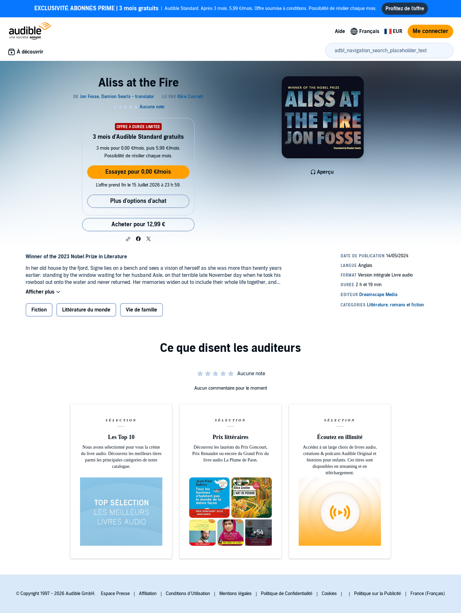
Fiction (39, 310)
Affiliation (148, 593)
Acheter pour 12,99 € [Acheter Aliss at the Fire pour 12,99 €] (138, 224)
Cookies (329, 593)
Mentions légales (235, 593)
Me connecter (430, 31)
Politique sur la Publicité (377, 593)
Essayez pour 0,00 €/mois (138, 172)
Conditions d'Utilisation (188, 593)
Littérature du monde (86, 310)
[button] (128, 239)
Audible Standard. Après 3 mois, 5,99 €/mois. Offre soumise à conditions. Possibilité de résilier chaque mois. (205, 8)
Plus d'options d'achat (138, 201)
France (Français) (427, 593)
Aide (340, 31)
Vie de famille (141, 310)
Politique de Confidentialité (286, 593)
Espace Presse (115, 593)
